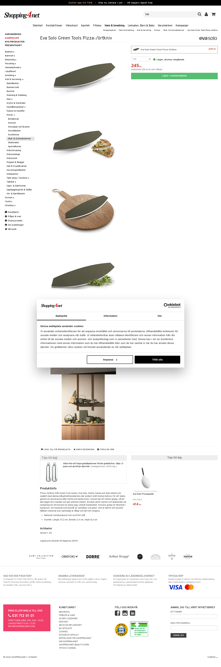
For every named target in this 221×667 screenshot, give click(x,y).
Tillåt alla (157, 359)
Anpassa (110, 359)
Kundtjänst (12, 212)
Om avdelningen (14, 225)
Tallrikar (12, 182)
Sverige (212, 657)
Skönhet (38, 25)
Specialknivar (14, 146)
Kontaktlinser (54, 25)
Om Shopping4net (68, 641)
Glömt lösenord (68, 618)
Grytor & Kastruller (16, 103)
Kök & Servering (144, 30)
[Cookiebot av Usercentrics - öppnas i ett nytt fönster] (166, 305)
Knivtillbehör (14, 130)
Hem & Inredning (115, 25)
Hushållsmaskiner (16, 107)
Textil (9, 201)
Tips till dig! (50, 458)
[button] (213, 14)
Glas (10, 99)
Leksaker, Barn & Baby (141, 25)
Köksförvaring (14, 150)
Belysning (11, 59)
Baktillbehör (13, 83)
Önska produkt (13, 220)
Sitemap (32, 657)
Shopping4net (109, 30)
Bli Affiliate (65, 628)
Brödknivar (13, 119)
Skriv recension (84, 449)
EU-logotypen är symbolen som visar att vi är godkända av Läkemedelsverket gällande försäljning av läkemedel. (138, 580)
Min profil (64, 612)
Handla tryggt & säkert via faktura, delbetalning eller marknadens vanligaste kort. (193, 581)
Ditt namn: (176, 612)
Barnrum (10, 55)
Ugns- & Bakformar (16, 185)
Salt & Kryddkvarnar (17, 166)
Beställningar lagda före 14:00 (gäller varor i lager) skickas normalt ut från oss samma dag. (83, 579)
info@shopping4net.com (21, 626)
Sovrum (10, 197)
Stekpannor (12, 174)
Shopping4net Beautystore (74, 645)
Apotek (85, 25)
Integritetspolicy (69, 635)
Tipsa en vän (105, 449)
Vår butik (11, 229)
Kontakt (63, 622)
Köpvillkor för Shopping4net (75, 638)
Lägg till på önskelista (56, 449)
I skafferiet (10, 71)
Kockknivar (13, 134)
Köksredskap (13, 154)
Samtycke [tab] (61, 315)
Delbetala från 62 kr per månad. (147, 69)
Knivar (157, 30)
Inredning (10, 75)
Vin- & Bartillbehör (16, 193)
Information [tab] (110, 315)
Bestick (10, 91)
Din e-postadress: (180, 623)
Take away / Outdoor (18, 178)
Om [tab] (160, 315)
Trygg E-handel (67, 648)
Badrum (10, 51)
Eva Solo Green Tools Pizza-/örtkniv (202, 30)
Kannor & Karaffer (16, 111)
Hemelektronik (13, 67)
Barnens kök (13, 87)
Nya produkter (15, 41)
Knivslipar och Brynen (19, 127)
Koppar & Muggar (15, 162)
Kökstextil (12, 158)
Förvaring (10, 63)
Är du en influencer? (70, 625)
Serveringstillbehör (16, 170)
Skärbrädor (13, 142)
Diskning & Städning (17, 95)
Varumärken (165, 25)
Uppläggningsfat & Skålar (19, 189)
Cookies (63, 631)
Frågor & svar (13, 216)
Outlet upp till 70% (80, 2)
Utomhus (10, 205)
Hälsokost (72, 25)
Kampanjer (182, 25)
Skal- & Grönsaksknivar (173, 30)
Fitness (97, 25)
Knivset (12, 123)
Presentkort (13, 45)
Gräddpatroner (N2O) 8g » (104, 466)
